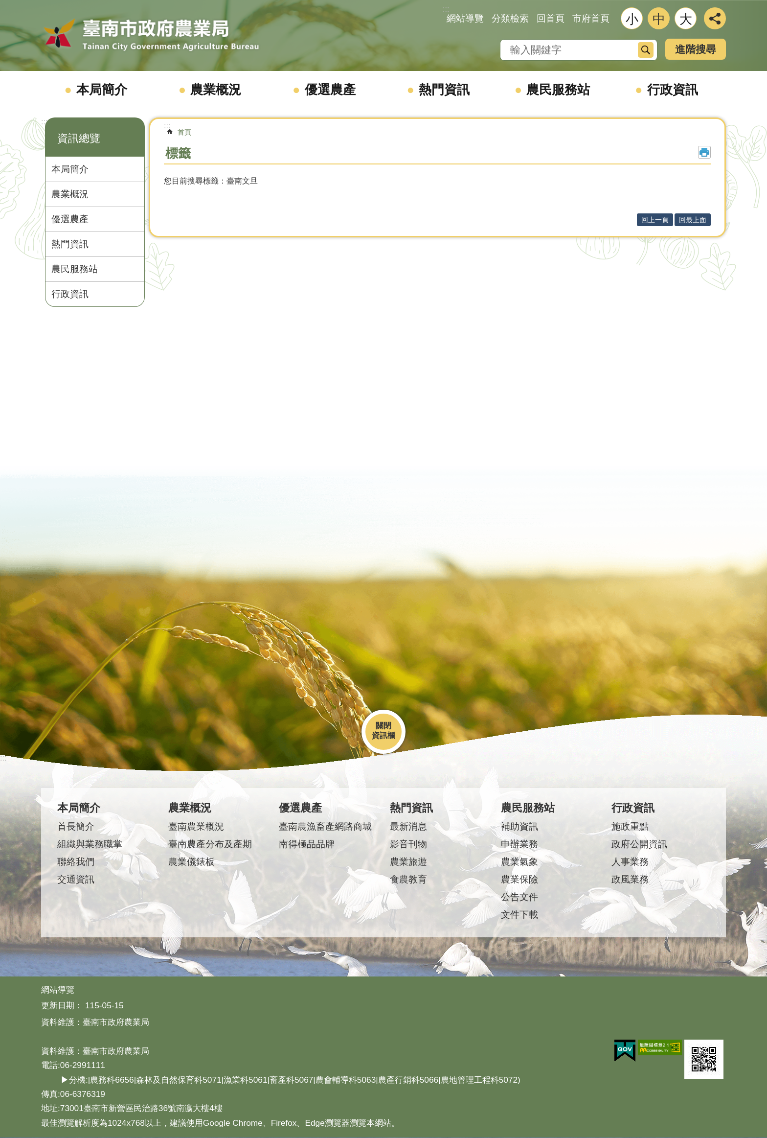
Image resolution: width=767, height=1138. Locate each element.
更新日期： (62, 1005)
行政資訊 (672, 89)
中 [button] (659, 19)
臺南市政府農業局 (151, 35)
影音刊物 (408, 844)
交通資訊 (75, 879)
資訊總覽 (78, 138)
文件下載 (519, 914)
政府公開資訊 (639, 844)
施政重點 (630, 826)
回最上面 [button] (692, 220)
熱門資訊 (444, 89)
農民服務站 (558, 89)
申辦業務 (519, 844)
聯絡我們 (75, 862)
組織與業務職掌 (89, 844)
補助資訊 (519, 826)
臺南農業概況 (196, 826)
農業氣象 (519, 862)
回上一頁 (655, 220)
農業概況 (215, 89)
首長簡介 (75, 826)
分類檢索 (510, 18)
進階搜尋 (695, 49)
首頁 (184, 132)
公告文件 (519, 897)
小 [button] (632, 19)
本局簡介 (101, 89)
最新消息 (408, 826)
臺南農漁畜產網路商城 (325, 826)
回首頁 (550, 18)
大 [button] (685, 19)
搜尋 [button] (646, 50)
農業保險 (519, 879)
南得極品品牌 (307, 844)
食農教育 (408, 879)
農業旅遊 (408, 862)
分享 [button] (715, 18)
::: (44, 121)
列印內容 (704, 152)
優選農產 (330, 89)
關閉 (383, 725)
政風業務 (630, 879)
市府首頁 (590, 18)
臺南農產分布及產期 (210, 844)
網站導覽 (465, 18)
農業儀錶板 (191, 862)
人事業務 (630, 862)
